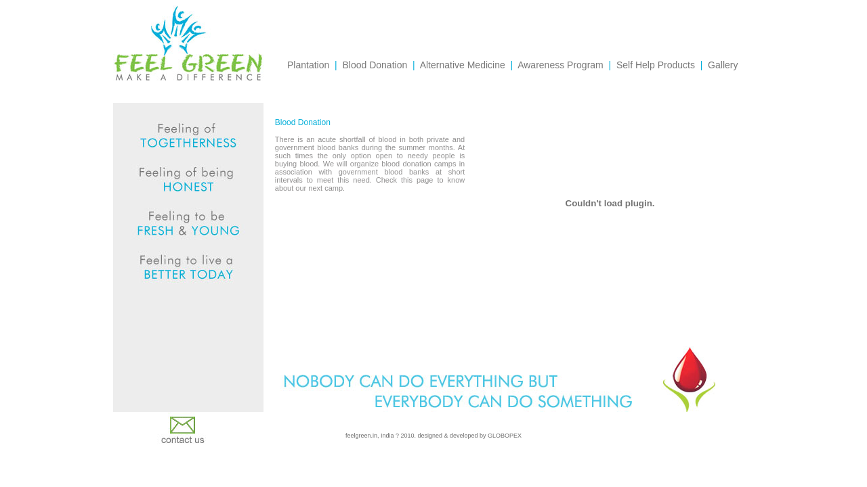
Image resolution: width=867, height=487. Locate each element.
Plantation (308, 65)
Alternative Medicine (462, 65)
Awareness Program (560, 65)
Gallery (723, 65)
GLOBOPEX (505, 435)
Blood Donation (374, 65)
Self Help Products (655, 65)
